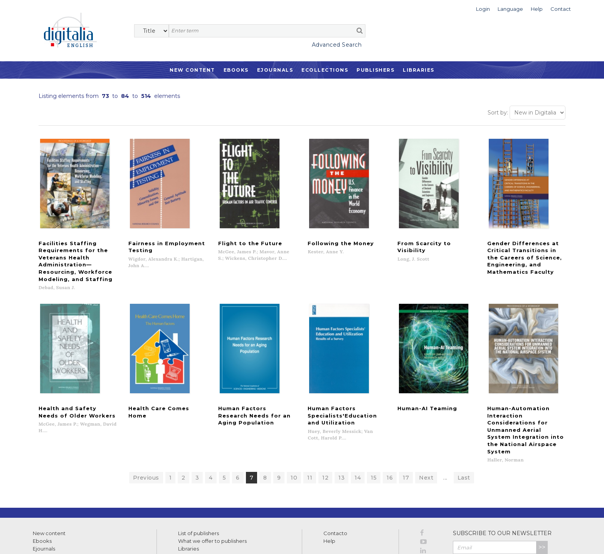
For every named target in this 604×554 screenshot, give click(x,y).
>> (541, 503)
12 (325, 433)
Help (329, 496)
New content (49, 489)
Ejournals (275, 70)
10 (294, 433)
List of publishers (198, 489)
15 (374, 433)
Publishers (375, 70)
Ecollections (324, 70)
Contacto (335, 489)
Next (426, 433)
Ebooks (236, 70)
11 (309, 433)
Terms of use (46, 539)
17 (406, 433)
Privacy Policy (531, 519)
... (445, 433)
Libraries (418, 70)
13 (341, 433)
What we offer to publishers (212, 496)
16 (390, 433)
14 (358, 433)
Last (464, 433)
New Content (192, 70)
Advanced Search (337, 44)
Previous (146, 433)
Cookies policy (132, 539)
